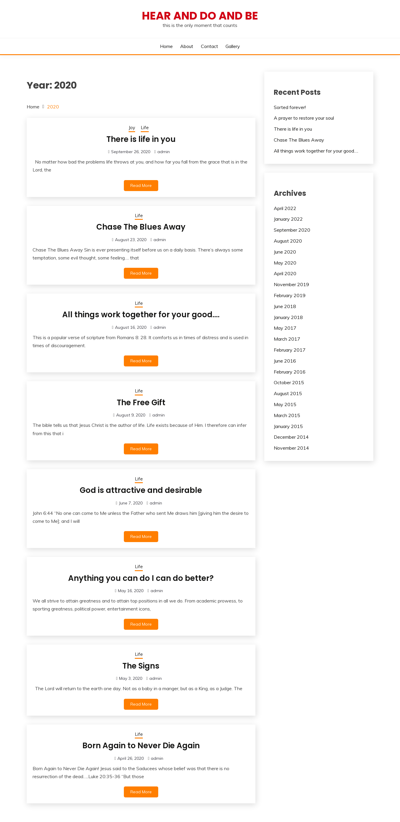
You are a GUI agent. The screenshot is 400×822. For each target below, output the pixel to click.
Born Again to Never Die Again (141, 745)
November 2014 (291, 448)
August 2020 (288, 241)
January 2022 (288, 219)
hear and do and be (200, 15)
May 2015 (285, 404)
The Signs (140, 666)
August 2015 (288, 393)
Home (166, 46)
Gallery (232, 46)
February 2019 (289, 295)
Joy (132, 127)
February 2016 (289, 372)
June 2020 (285, 252)
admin (163, 151)
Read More (141, 185)
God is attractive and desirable (141, 490)
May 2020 (285, 263)
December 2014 (291, 437)
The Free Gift (141, 402)
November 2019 (291, 284)
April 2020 (285, 273)
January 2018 (288, 317)
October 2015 (289, 382)
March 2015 (287, 415)
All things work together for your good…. (141, 314)
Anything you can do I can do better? (141, 578)
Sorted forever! (290, 107)
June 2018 (285, 306)
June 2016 (285, 361)
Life (145, 127)
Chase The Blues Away (140, 227)
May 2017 (285, 328)
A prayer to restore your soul (304, 118)
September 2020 (292, 230)
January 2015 (288, 426)
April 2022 (285, 208)
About (186, 46)
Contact (209, 46)
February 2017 (289, 350)
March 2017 (287, 339)
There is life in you (141, 139)
